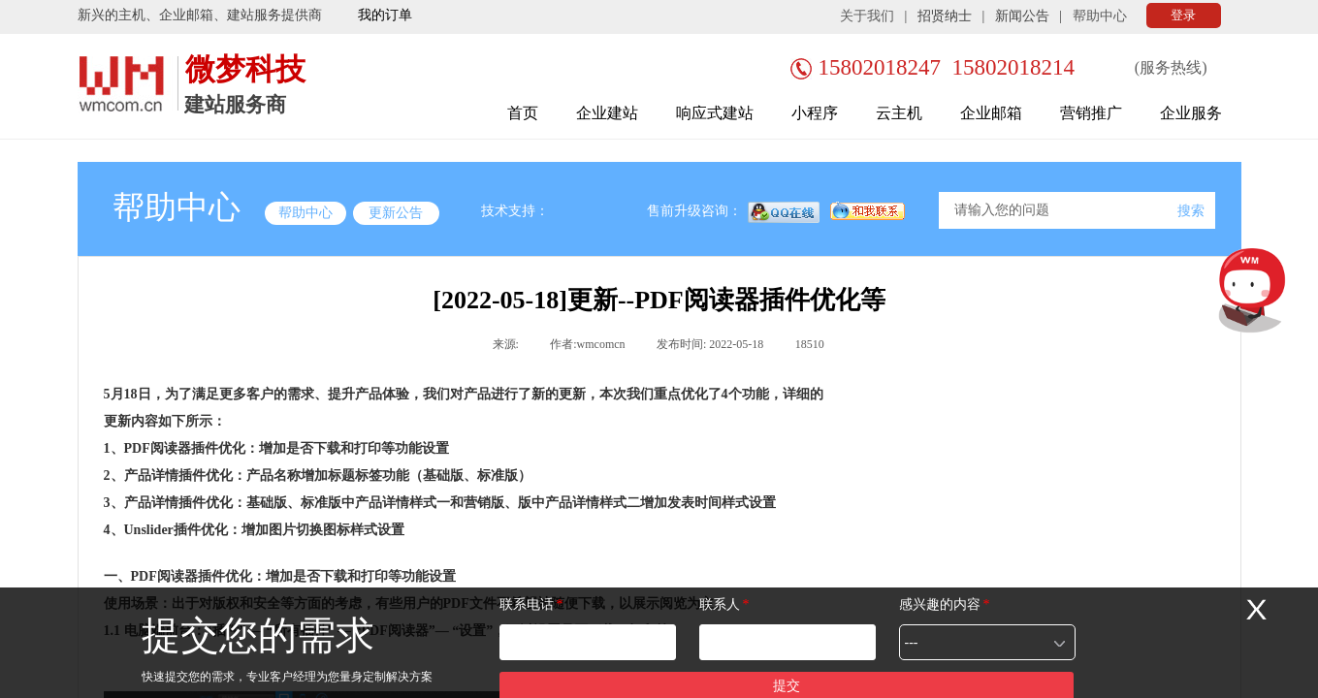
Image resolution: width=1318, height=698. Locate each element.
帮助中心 (1100, 16)
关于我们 (867, 16)
